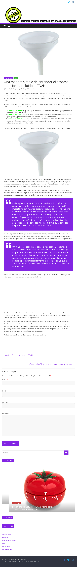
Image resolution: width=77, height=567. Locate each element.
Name (5, 380)
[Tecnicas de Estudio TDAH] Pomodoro (38, 506)
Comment (5, 414)
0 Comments (29, 89)
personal (5, 537)
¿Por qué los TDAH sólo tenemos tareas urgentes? (52, 364)
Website (5, 402)
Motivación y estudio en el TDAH (17, 355)
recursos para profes (9, 540)
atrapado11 (20, 89)
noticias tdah (8, 78)
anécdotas (5, 531)
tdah (16, 78)
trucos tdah (22, 503)
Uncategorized (7, 549)
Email (4, 391)
